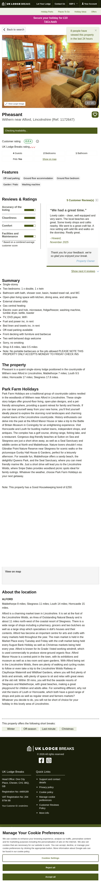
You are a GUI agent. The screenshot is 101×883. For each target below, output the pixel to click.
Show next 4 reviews (83, 271)
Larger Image (14, 104)
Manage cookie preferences (47, 798)
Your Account (89, 4)
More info (44, 813)
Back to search (15, 29)
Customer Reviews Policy (49, 806)
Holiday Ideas (80, 12)
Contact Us (60, 4)
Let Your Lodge (43, 4)
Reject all (50, 867)
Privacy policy (46, 787)
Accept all (50, 877)
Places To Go (64, 12)
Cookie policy (46, 792)
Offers (93, 12)
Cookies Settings (50, 858)
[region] (50, 855)
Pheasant (12, 114)
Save (95, 114)
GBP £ (73, 4)
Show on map (50, 159)
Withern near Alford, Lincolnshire (38, 119)
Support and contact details (49, 781)
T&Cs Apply (50, 21)
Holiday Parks (47, 12)
